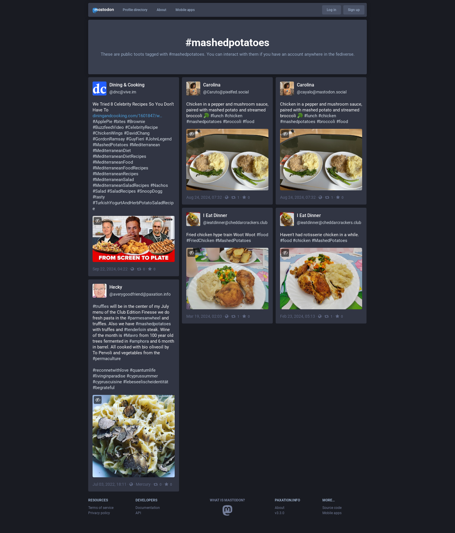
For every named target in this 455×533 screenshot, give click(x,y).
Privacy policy (99, 513)
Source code (332, 508)
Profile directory (135, 10)
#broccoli (232, 121)
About (161, 10)
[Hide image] (98, 221)
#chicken (233, 115)
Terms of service (100, 508)
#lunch (216, 115)
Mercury (143, 484)
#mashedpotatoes (204, 121)
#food (248, 121)
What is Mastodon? (227, 500)
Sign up (354, 10)
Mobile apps (185, 10)
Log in (331, 10)
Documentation (148, 508)
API (138, 513)
